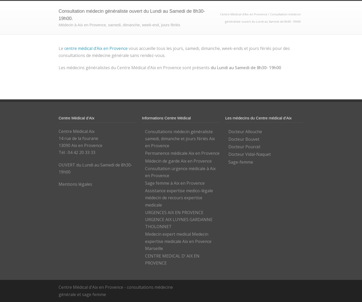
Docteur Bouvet (243, 139)
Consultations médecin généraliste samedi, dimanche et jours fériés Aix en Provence (180, 139)
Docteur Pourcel (244, 147)
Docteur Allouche (245, 131)
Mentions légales (75, 184)
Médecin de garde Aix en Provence (178, 161)
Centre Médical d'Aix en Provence (244, 14)
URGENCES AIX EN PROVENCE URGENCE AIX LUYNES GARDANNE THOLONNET (179, 219)
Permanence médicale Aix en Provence (182, 153)
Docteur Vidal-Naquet (249, 154)
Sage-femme (240, 162)
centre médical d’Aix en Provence (96, 48)
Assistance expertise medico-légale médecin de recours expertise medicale (179, 198)
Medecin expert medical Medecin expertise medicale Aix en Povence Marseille (178, 241)
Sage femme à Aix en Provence (175, 183)
